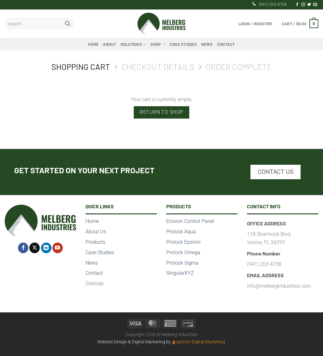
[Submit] (67, 23)
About (109, 44)
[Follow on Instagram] (303, 5)
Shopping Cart (80, 66)
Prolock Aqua (181, 232)
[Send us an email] (315, 5)
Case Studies (183, 44)
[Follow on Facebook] (297, 5)
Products (95, 242)
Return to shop (161, 112)
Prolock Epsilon (183, 242)
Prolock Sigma (182, 263)
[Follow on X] (34, 247)
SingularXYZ (180, 273)
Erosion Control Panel (190, 221)
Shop (157, 44)
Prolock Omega (183, 252)
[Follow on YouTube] (57, 247)
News (207, 44)
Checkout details (157, 66)
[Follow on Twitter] (309, 5)
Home (93, 44)
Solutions (133, 44)
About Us (95, 232)
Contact (226, 44)
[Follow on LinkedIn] (46, 247)
